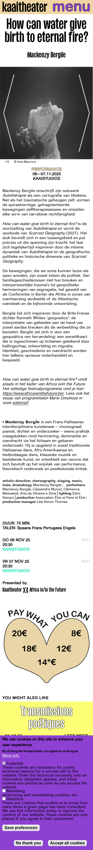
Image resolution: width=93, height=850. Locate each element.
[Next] (86, 113)
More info (10, 756)
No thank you (28, 843)
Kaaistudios (46, 178)
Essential (15, 763)
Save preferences (20, 828)
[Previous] (7, 113)
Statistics (15, 799)
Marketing (16, 791)
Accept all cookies (67, 843)
